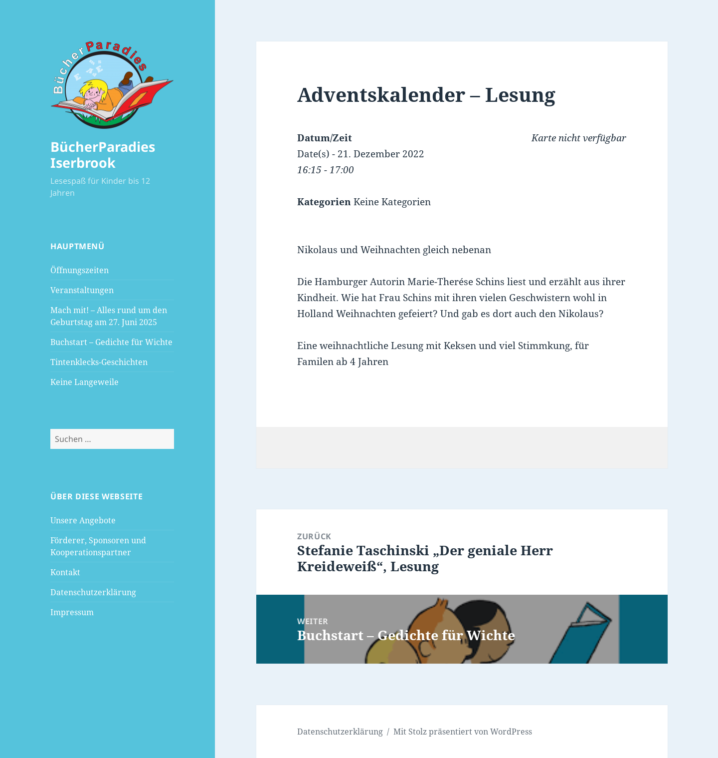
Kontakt (65, 572)
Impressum (72, 612)
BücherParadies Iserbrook (102, 154)
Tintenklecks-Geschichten (99, 362)
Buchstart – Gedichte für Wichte (111, 342)
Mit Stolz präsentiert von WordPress (462, 731)
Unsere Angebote (83, 520)
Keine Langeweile (84, 382)
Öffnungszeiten (79, 270)
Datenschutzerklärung (93, 592)
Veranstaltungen (82, 290)
